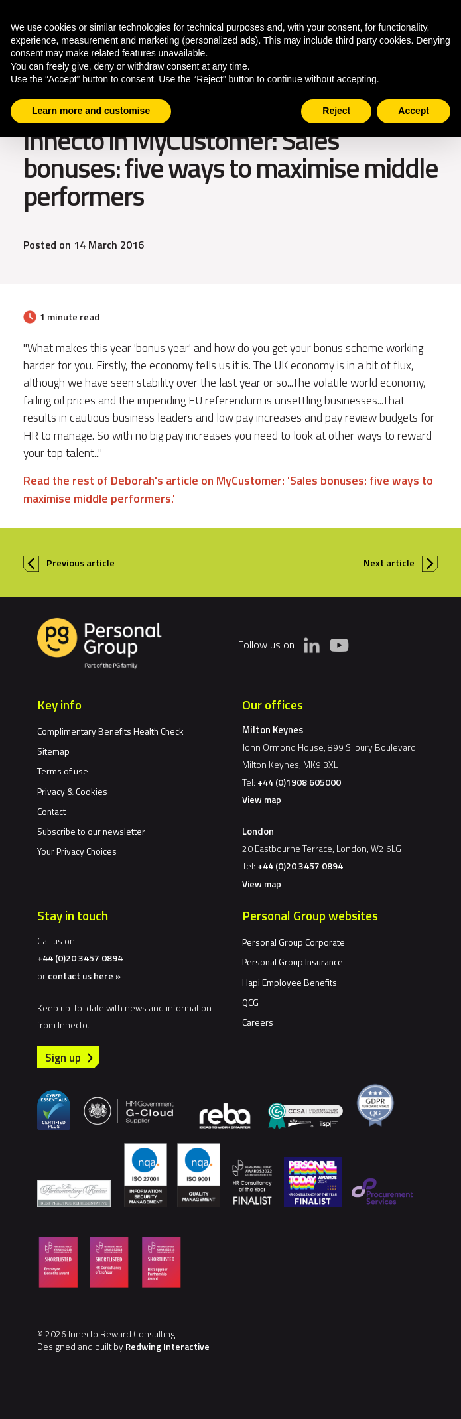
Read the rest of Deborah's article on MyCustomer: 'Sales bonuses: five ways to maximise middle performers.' (228, 489)
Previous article (80, 563)
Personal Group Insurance (292, 962)
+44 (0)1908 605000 (299, 782)
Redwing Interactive (167, 1346)
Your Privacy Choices (77, 851)
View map (261, 799)
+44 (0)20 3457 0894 (300, 866)
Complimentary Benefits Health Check (110, 731)
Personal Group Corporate (293, 942)
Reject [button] (336, 110)
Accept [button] (413, 110)
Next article (389, 563)
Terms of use (62, 771)
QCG (250, 1002)
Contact (51, 811)
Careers (257, 1022)
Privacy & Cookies (72, 791)
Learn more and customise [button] (91, 110)
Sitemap (53, 751)
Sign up (63, 1057)
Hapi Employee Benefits (289, 982)
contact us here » (84, 976)
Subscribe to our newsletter (91, 831)
